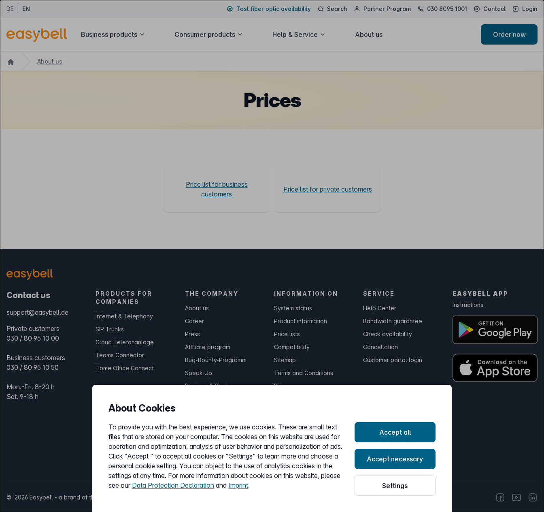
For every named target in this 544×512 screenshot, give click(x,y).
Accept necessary (395, 459)
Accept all (395, 432)
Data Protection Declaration (173, 485)
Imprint (238, 485)
